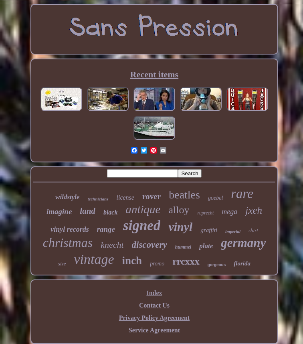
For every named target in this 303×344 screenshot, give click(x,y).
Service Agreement (154, 330)
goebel (215, 198)
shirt (253, 230)
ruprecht (205, 213)
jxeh (253, 210)
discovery (149, 245)
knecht (112, 245)
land (87, 211)
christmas (68, 242)
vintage (94, 259)
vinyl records (69, 229)
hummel (183, 247)
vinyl (180, 226)
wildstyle (67, 197)
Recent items (154, 74)
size (62, 264)
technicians (98, 198)
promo (157, 264)
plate (206, 246)
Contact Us (154, 305)
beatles (184, 194)
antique (142, 209)
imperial (232, 231)
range (106, 229)
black (110, 212)
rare (242, 193)
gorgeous (217, 265)
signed (141, 225)
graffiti (208, 230)
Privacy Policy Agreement (154, 317)
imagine (59, 211)
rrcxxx (186, 261)
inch (132, 261)
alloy (178, 210)
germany (243, 243)
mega (229, 212)
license (125, 197)
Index (154, 292)
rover (151, 196)
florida (242, 263)
